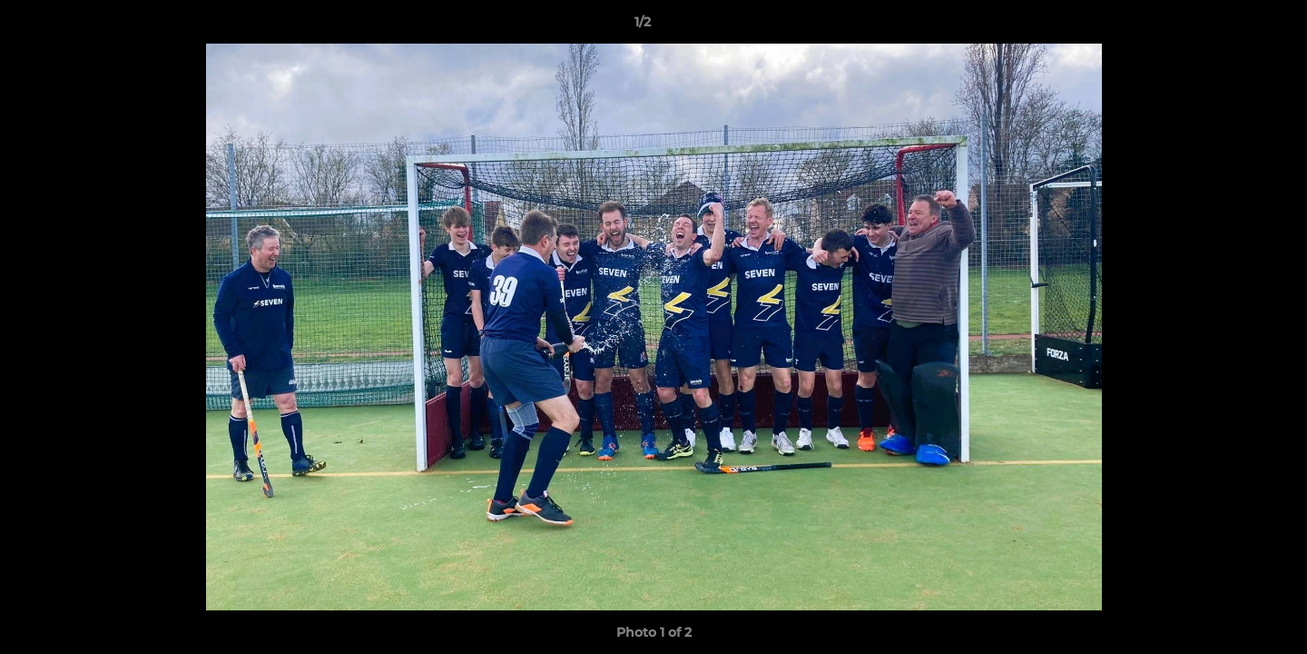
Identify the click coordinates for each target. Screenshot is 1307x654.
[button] (1231, 26)
